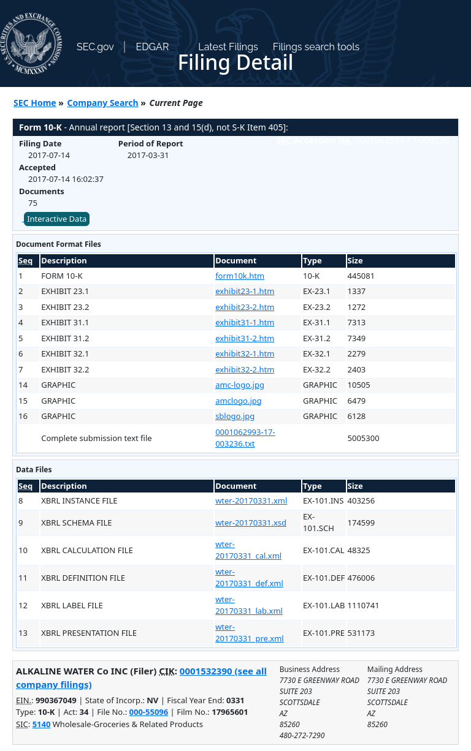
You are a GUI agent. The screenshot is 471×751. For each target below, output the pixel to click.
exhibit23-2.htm (244, 306)
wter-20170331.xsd (250, 522)
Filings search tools (316, 47)
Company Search (103, 102)
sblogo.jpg (235, 415)
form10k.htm (239, 275)
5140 (42, 724)
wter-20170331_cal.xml (248, 550)
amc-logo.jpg (239, 384)
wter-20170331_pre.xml (249, 632)
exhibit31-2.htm (244, 338)
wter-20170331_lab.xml (249, 605)
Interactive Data (56, 218)
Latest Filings (228, 47)
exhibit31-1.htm (244, 322)
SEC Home (34, 102)
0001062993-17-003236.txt (245, 438)
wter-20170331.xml (251, 500)
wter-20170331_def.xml (249, 577)
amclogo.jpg (238, 400)
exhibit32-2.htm (244, 369)
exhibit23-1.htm (244, 290)
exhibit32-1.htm (244, 353)
